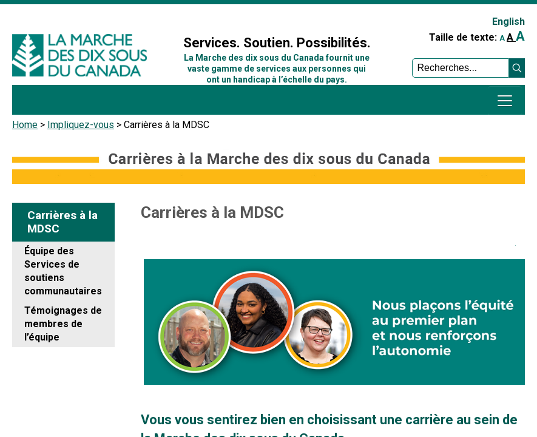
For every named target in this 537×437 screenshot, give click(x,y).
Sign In (182, 16)
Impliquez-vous (80, 124)
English (508, 21)
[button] (517, 68)
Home (25, 124)
